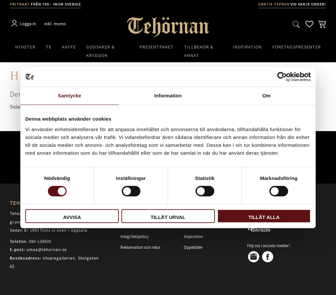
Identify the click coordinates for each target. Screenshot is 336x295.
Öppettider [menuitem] (193, 247)
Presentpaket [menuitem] (156, 47)
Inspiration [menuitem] (247, 47)
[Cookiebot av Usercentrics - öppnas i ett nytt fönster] (282, 77)
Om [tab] (266, 95)
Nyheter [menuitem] (25, 47)
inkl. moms (55, 24)
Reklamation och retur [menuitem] (140, 247)
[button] (296, 24)
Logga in (28, 24)
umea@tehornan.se (47, 249)
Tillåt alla (264, 217)
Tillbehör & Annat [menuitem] (199, 51)
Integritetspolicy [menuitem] (134, 236)
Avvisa (72, 217)
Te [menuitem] (49, 47)
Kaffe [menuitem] (69, 47)
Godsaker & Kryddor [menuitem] (100, 51)
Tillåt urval (168, 217)
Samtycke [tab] (69, 95)
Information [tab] (168, 95)
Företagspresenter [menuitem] (296, 47)
